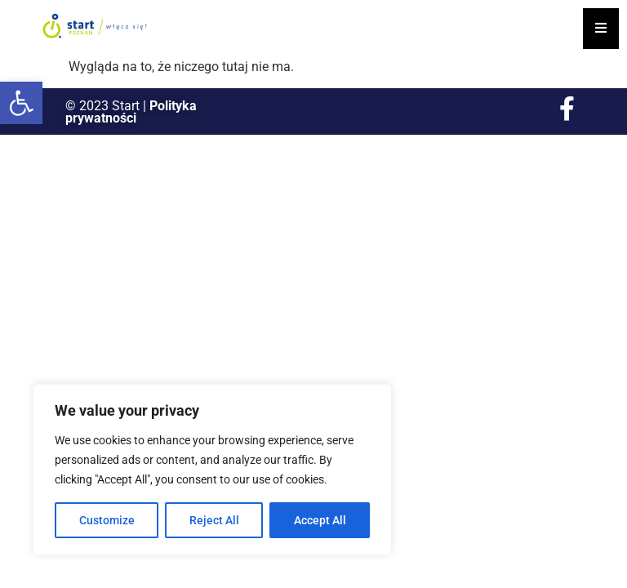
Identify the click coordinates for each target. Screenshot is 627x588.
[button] (21, 103)
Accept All (320, 520)
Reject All (214, 520)
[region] (212, 469)
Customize (107, 520)
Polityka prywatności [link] (131, 112)
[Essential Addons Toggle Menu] (601, 28)
